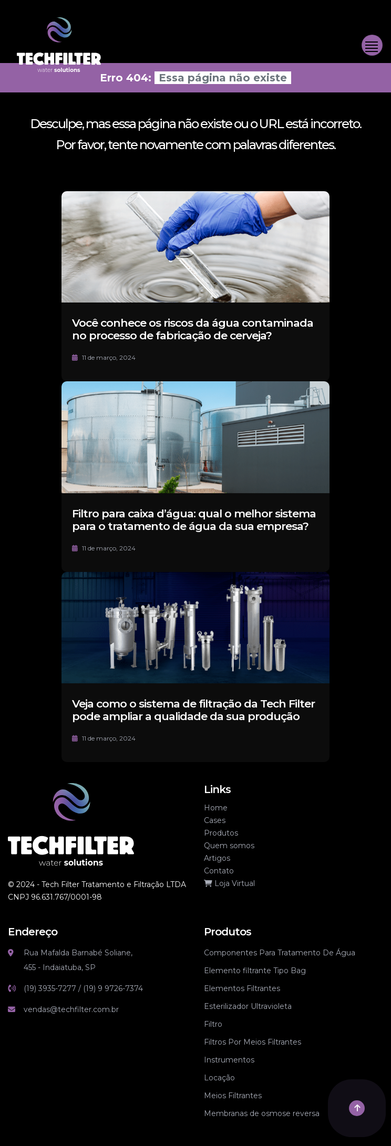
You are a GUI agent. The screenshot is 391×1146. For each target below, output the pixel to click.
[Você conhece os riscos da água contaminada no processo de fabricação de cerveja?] (195, 246)
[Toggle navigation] (372, 45)
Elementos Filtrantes (242, 988)
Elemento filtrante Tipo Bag (255, 970)
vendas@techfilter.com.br (71, 1009)
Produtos (221, 833)
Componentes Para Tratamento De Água (279, 952)
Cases (214, 820)
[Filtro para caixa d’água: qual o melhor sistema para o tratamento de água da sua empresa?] (195, 459)
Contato (219, 870)
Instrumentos (229, 1060)
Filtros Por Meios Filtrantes (252, 1042)
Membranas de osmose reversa (262, 1113)
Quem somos (229, 845)
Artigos (217, 858)
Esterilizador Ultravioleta (248, 1006)
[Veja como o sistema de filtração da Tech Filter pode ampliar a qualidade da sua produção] (195, 649)
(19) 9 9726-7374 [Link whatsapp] (113, 988)
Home (216, 807)
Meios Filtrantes (233, 1095)
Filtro (213, 1024)
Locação (219, 1077)
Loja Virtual (229, 883)
